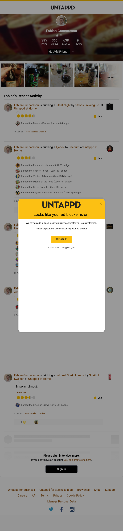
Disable (61, 239)
